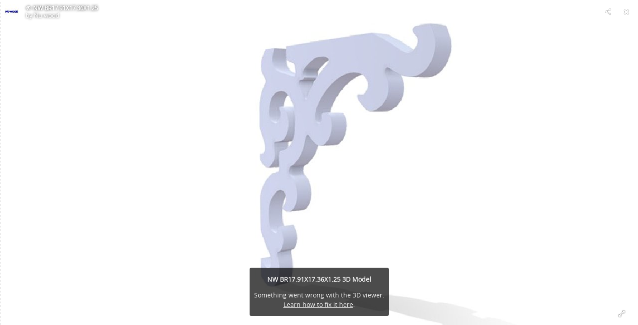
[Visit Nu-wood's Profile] (12, 12)
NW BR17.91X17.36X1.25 (65, 8)
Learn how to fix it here (318, 304)
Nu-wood (46, 15)
